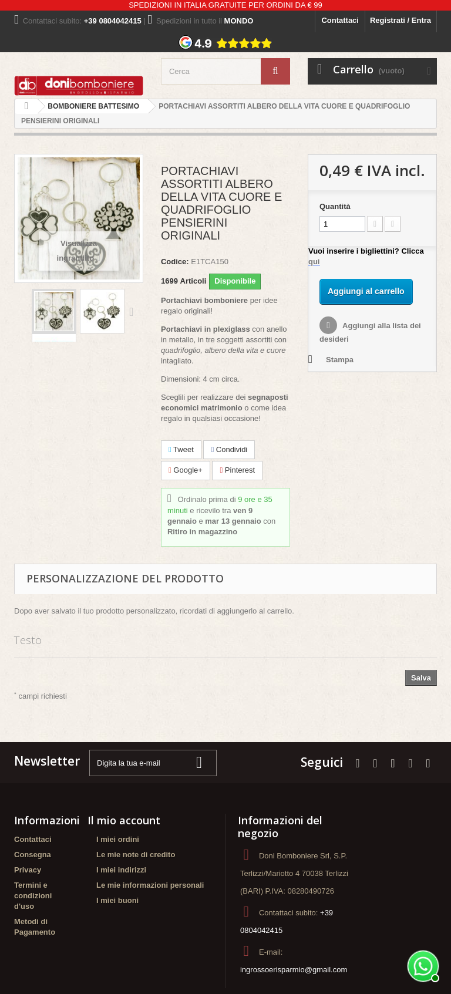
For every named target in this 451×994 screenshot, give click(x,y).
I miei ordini (117, 839)
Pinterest (237, 470)
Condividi (229, 449)
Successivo (134, 311)
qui (314, 261)
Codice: (175, 261)
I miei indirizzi (121, 869)
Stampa (340, 359)
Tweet (181, 449)
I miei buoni (117, 900)
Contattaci (340, 20)
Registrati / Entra (400, 20)
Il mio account (123, 820)
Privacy (27, 869)
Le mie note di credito (135, 854)
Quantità (335, 206)
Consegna (32, 854)
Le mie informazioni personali (150, 885)
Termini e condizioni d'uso (33, 896)
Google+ (186, 470)
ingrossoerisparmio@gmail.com (293, 969)
